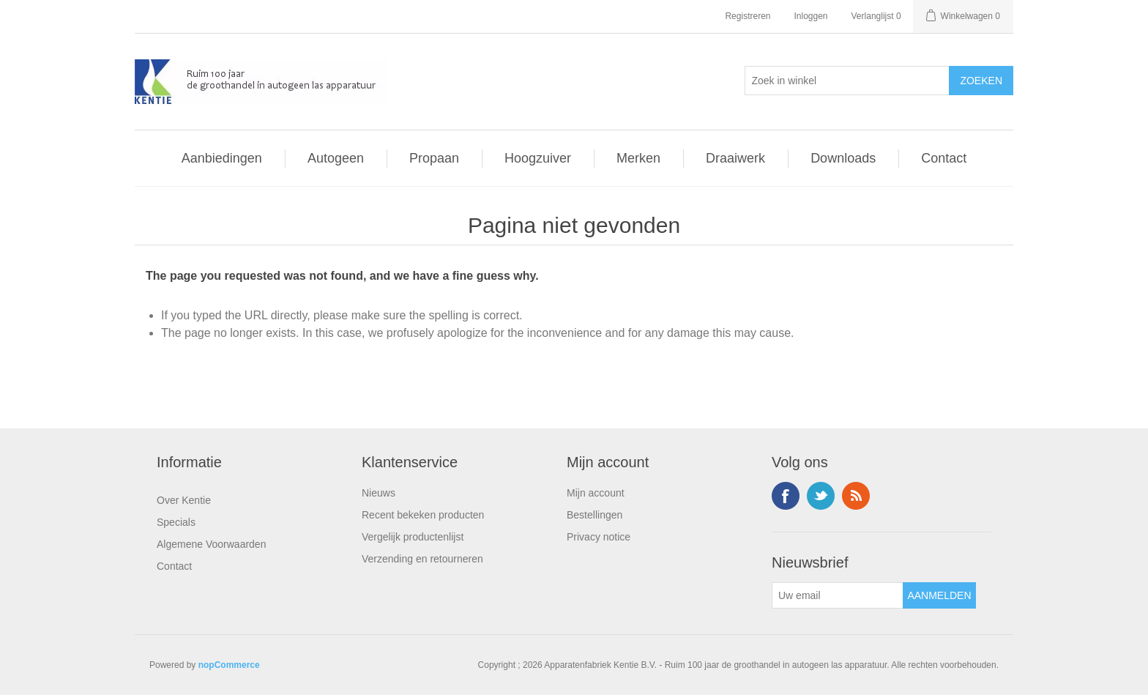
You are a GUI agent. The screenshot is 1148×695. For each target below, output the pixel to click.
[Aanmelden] (837, 595)
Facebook (786, 496)
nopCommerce (229, 665)
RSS (856, 496)
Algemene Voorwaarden (211, 544)
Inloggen (810, 16)
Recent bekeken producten (423, 515)
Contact (174, 566)
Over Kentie (184, 500)
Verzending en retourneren (422, 559)
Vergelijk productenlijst (412, 537)
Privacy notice (598, 537)
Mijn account (596, 493)
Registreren (747, 16)
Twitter (821, 496)
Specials (176, 522)
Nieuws (378, 493)
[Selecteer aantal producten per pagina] (847, 80)
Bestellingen (594, 515)
